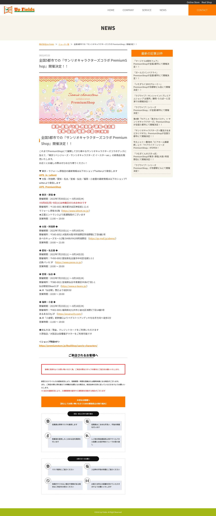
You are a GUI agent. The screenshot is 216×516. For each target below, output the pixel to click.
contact (202, 10)
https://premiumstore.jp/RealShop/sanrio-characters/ (68, 345)
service (146, 10)
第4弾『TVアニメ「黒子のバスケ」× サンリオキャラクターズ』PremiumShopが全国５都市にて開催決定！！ (152, 121)
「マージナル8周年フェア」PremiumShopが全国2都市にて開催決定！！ (151, 63)
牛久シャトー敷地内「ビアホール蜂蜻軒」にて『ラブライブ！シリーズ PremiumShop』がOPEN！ (151, 144)
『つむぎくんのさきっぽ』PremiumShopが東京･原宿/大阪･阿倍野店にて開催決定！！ (151, 156)
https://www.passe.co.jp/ (69, 262)
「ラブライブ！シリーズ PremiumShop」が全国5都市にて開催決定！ (151, 110)
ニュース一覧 (64, 44)
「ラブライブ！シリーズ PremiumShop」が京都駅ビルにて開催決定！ (151, 168)
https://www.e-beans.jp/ (74, 286)
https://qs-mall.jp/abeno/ (102, 238)
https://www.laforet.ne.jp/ (75, 210)
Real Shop (207, 2)
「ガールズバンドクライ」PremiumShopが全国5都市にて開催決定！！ (151, 75)
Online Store (193, 2)
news (163, 10)
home (110, 10)
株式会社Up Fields (46, 44)
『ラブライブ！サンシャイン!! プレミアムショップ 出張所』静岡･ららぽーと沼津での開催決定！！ (151, 98)
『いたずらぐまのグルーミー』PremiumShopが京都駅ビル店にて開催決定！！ (151, 87)
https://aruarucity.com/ (70, 313)
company (128, 10)
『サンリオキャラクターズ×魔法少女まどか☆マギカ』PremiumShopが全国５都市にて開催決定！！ (152, 133)
